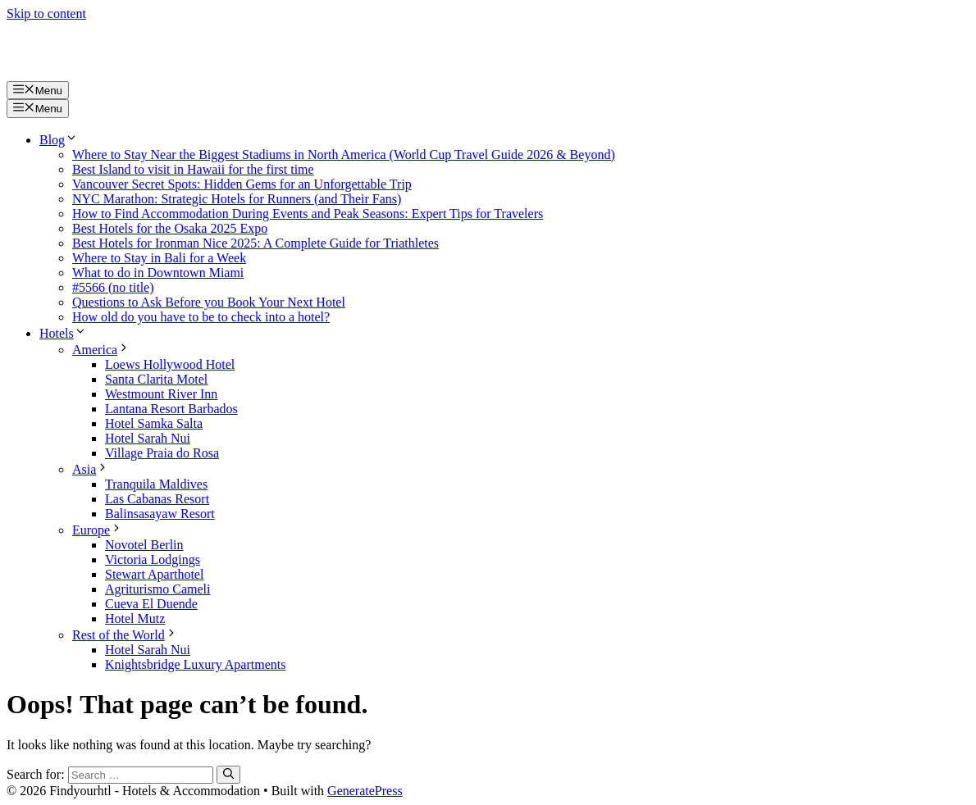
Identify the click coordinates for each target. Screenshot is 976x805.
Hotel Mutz (135, 618)
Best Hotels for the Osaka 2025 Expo (169, 228)
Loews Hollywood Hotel (170, 364)
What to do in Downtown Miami (158, 273)
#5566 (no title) (113, 287)
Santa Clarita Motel (156, 379)
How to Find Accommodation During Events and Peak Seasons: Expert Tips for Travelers (307, 214)
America (101, 350)
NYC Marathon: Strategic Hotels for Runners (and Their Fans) (236, 199)
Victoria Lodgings (152, 559)
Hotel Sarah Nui (147, 438)
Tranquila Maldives (156, 484)
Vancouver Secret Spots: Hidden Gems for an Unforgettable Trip (242, 184)
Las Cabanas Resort (157, 499)
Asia (90, 469)
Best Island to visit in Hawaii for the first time (193, 169)
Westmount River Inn (161, 394)
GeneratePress (365, 791)
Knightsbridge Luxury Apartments (195, 664)
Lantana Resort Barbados (171, 409)
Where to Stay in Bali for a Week (159, 258)
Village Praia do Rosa (162, 453)
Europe (97, 530)
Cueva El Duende (151, 604)
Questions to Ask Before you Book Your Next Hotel (208, 302)
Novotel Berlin (144, 545)
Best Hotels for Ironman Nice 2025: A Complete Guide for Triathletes (255, 243)
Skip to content (46, 13)
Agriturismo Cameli (157, 589)
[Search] (228, 775)
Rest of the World (125, 635)
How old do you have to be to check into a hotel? (201, 317)
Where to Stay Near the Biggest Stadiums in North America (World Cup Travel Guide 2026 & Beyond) (343, 154)
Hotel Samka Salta (154, 423)
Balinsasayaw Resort (160, 514)
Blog (58, 140)
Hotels (63, 333)
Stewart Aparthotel (154, 574)
